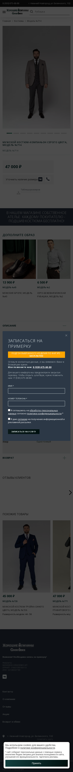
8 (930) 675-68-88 (42, 367)
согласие (22, 419)
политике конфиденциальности (44, 413)
